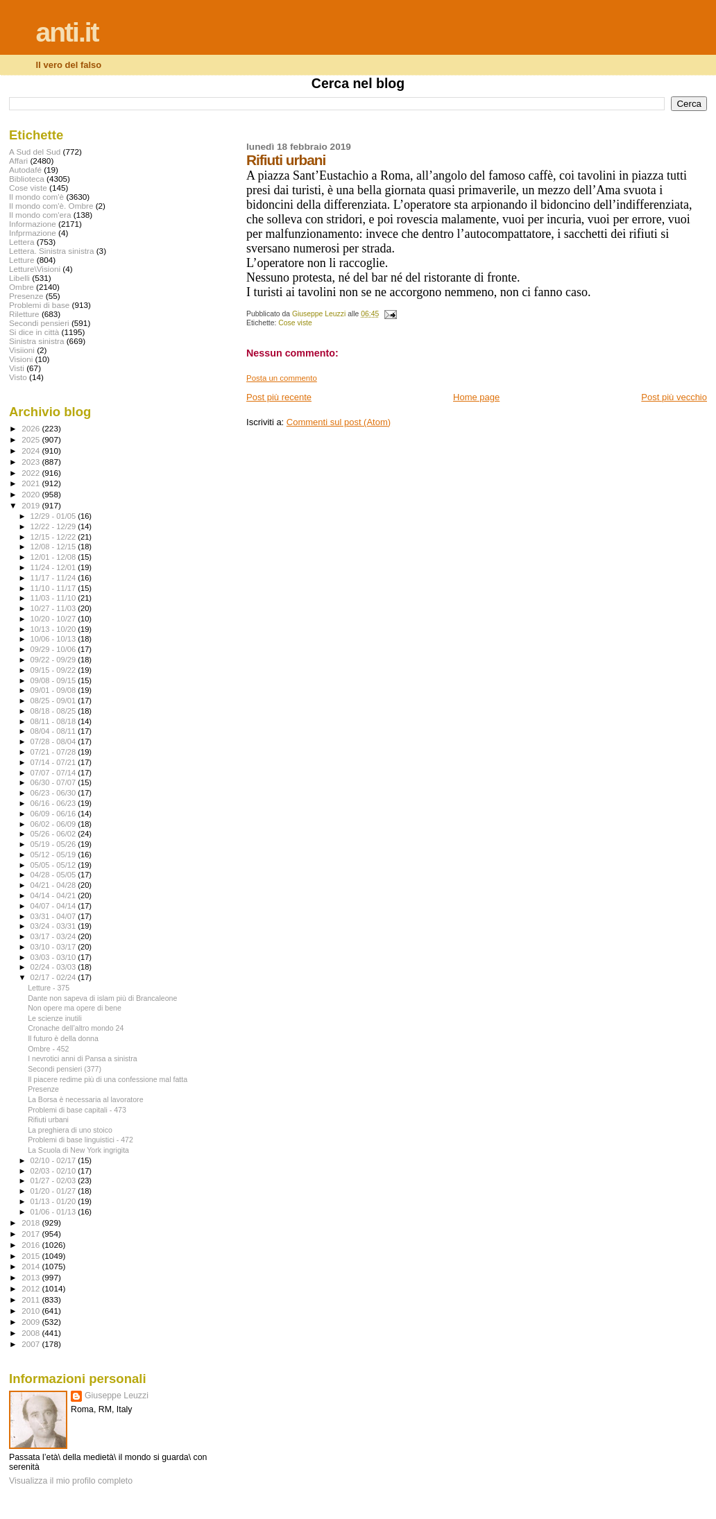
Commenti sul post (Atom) (339, 422)
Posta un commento (281, 378)
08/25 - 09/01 (54, 700)
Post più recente (279, 397)
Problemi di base (39, 304)
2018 (32, 1222)
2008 (32, 1332)
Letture (21, 259)
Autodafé (25, 169)
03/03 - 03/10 (54, 957)
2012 (32, 1288)
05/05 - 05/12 (54, 865)
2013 (32, 1277)
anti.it (67, 32)
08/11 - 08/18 (54, 721)
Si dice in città (34, 331)
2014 (32, 1266)
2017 (32, 1233)
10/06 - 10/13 (54, 639)
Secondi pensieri (39, 322)
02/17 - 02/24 (54, 977)
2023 (32, 461)
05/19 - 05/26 (54, 844)
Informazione (32, 223)
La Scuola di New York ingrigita (78, 1150)
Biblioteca (26, 178)
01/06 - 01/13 (54, 1212)
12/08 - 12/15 (54, 546)
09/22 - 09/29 (54, 659)
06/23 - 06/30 (54, 793)
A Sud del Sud (34, 151)
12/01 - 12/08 (54, 557)
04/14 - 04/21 (54, 895)
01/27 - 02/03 (54, 1180)
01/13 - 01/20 (54, 1201)
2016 (32, 1244)
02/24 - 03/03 (54, 967)
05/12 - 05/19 (54, 854)
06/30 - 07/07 (54, 782)
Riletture (24, 313)
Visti (16, 367)
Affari (18, 160)
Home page (476, 397)
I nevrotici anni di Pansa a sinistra (82, 1058)
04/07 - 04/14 (54, 906)
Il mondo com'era (40, 214)
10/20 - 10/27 (54, 619)
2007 (32, 1343)
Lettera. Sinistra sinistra (51, 250)
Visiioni (22, 349)
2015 (32, 1255)
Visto (18, 376)
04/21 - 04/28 (54, 885)
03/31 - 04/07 (54, 916)
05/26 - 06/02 (54, 834)
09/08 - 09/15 (54, 680)
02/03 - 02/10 (54, 1171)
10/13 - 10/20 (54, 629)
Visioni (21, 358)
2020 (32, 494)
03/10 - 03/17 (54, 947)
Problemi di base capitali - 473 (77, 1110)
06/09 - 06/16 (54, 813)
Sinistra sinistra (36, 340)
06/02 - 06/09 (54, 824)
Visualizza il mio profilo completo (71, 1481)
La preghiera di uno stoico (70, 1130)
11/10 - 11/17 (54, 588)
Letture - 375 (48, 988)
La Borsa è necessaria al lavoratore (85, 1099)
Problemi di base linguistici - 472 (80, 1139)
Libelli (19, 277)
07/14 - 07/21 (54, 762)
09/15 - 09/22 (54, 670)
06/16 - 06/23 (54, 803)
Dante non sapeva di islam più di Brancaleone (102, 998)
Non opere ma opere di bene (74, 1008)
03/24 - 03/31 (54, 926)
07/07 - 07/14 (54, 773)
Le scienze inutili (55, 1018)
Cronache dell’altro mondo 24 (75, 1028)
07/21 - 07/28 (54, 752)
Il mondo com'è (36, 196)
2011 (32, 1299)
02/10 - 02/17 (54, 1160)
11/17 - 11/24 (54, 578)
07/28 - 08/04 (54, 741)
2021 (32, 483)
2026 (32, 428)
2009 (32, 1321)
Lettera (21, 241)
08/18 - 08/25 (54, 711)
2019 (32, 505)
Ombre (21, 286)
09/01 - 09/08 (54, 690)
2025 (32, 439)
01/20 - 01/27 (54, 1191)
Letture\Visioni (34, 268)
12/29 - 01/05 (54, 516)
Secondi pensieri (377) (64, 1069)
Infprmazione (32, 232)
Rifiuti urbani (48, 1119)
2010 (32, 1310)
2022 (32, 472)
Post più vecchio (674, 397)
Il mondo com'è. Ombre (51, 205)
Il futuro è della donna (63, 1038)
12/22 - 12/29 (54, 526)
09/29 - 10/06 (54, 649)
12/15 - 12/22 (54, 537)
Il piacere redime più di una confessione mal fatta (107, 1079)
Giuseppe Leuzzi (116, 1395)
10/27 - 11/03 (54, 608)
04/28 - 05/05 (54, 874)
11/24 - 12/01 (54, 567)
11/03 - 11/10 (54, 598)
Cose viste (295, 323)
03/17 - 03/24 (54, 936)
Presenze (26, 295)
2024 (32, 450)
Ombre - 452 (48, 1049)
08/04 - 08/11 (54, 731)
